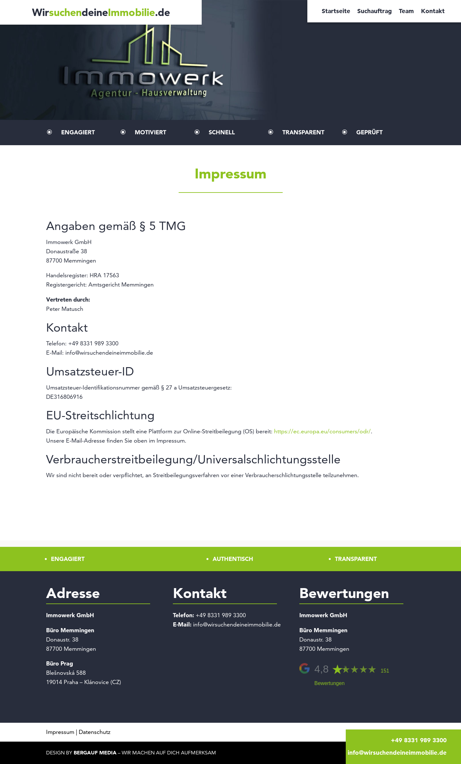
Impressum (60, 732)
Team (406, 12)
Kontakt (433, 12)
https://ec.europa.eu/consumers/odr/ (322, 431)
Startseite (336, 12)
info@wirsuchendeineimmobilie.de (237, 624)
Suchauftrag (374, 12)
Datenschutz (94, 732)
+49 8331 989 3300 (221, 615)
